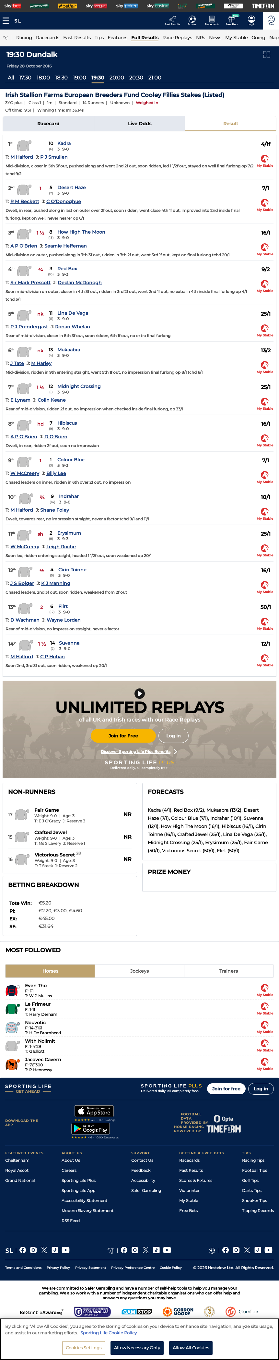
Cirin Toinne (72, 570)
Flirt (63, 606)
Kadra (64, 143)
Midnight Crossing (79, 386)
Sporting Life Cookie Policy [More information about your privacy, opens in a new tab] (108, 1332)
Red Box (67, 269)
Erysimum (69, 533)
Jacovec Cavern (43, 1059)
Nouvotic (35, 1023)
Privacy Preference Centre (133, 1268)
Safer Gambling (146, 1190)
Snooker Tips (254, 1200)
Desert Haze (71, 187)
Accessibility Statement (84, 1200)
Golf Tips (250, 1180)
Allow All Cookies (191, 1347)
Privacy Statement (90, 1268)
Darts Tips (252, 1190)
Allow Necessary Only (137, 1347)
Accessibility (143, 1180)
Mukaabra (68, 350)
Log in (173, 736)
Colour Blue (71, 460)
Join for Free (123, 736)
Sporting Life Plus (79, 1180)
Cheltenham (17, 1160)
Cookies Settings (83, 1347)
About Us (71, 1160)
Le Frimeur (38, 1004)
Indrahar (69, 496)
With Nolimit (40, 1041)
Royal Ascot (17, 1170)
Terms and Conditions (23, 1268)
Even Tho (36, 986)
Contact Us (142, 1160)
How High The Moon (81, 232)
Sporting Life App (78, 1190)
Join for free (226, 1089)
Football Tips (254, 1170)
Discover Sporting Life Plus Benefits (139, 751)
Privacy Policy (58, 1268)
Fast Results (191, 1170)
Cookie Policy (171, 1268)
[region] (139, 1339)
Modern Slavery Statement (87, 1210)
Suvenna (69, 643)
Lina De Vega (72, 313)
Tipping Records (258, 1210)
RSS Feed (71, 1220)
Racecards (189, 1160)
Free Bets (188, 1210)
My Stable (188, 1200)
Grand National (20, 1180)
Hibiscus (67, 423)
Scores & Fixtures (195, 1180)
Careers (69, 1170)
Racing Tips (253, 1160)
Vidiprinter (189, 1190)
